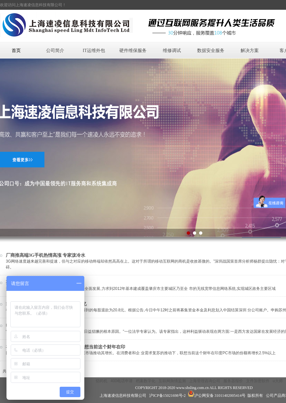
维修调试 (172, 50)
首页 (16, 50)
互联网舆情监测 (172, 381)
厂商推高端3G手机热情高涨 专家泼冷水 (45, 255)
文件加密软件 (257, 381)
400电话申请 (122, 381)
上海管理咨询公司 (204, 381)
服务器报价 (233, 381)
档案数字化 (145, 381)
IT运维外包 (94, 50)
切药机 (101, 381)
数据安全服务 (210, 50)
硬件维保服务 (133, 50)
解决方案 (250, 50)
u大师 (278, 381)
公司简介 (55, 50)
